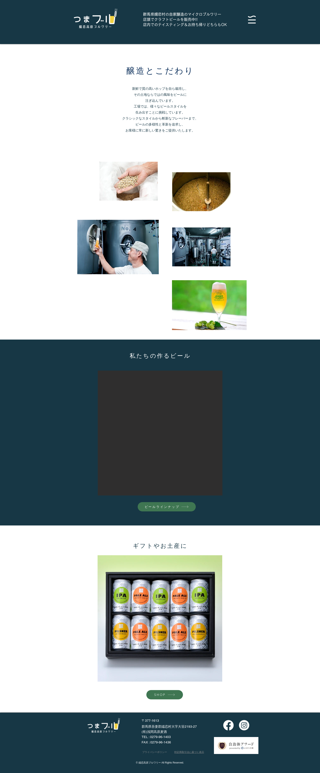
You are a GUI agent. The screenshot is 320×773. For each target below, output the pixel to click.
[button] (252, 19)
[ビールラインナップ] (167, 506)
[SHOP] (164, 694)
